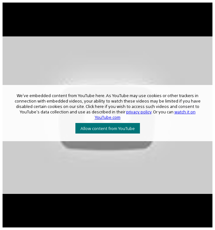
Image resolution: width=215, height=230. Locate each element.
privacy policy (138, 111)
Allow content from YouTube (108, 128)
